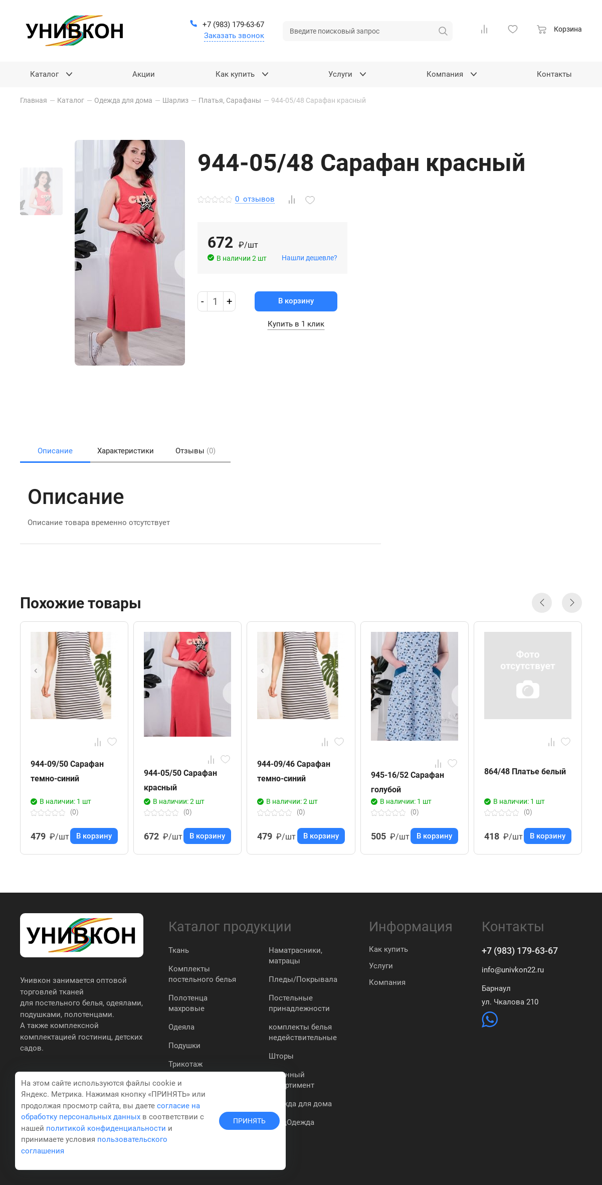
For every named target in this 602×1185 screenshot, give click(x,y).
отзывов (255, 200)
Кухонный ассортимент (291, 1080)
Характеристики (125, 450)
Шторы (281, 1056)
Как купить (388, 949)
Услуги (381, 965)
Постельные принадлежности (299, 1003)
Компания (387, 982)
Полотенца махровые (188, 1003)
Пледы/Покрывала (303, 979)
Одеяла (181, 1027)
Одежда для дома (300, 1103)
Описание (55, 450)
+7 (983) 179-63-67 (520, 950)
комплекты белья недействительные (303, 1032)
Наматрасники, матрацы (295, 955)
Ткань (178, 950)
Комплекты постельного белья (202, 974)
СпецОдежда (291, 1122)
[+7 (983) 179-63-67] (226, 25)
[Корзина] (559, 31)
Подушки (184, 1045)
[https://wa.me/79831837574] (490, 1025)
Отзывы (195, 450)
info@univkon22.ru (513, 969)
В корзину (296, 300)
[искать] (443, 31)
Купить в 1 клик (296, 323)
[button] (542, 603)
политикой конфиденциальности (106, 1128)
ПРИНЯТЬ (249, 1121)
